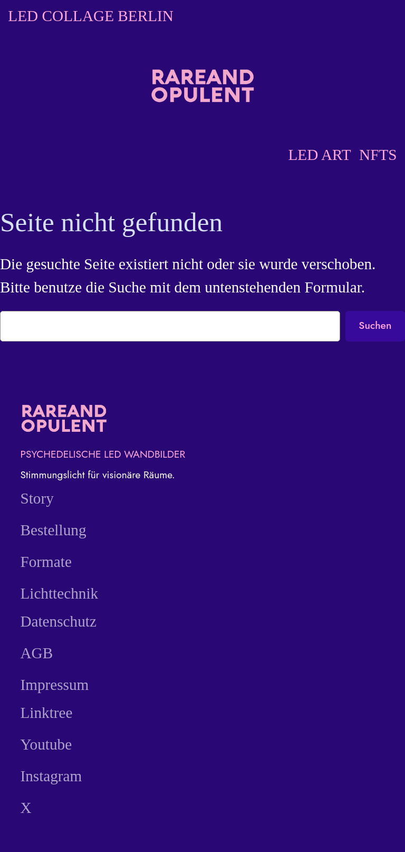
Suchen (375, 325)
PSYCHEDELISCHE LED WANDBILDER (102, 454)
